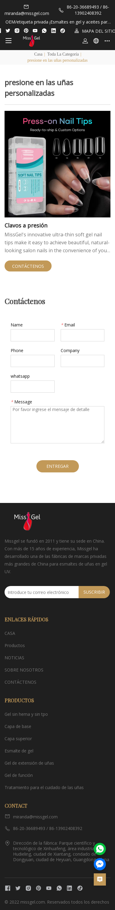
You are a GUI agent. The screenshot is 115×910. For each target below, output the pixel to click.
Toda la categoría (63, 54)
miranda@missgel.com (27, 10)
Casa (38, 54)
